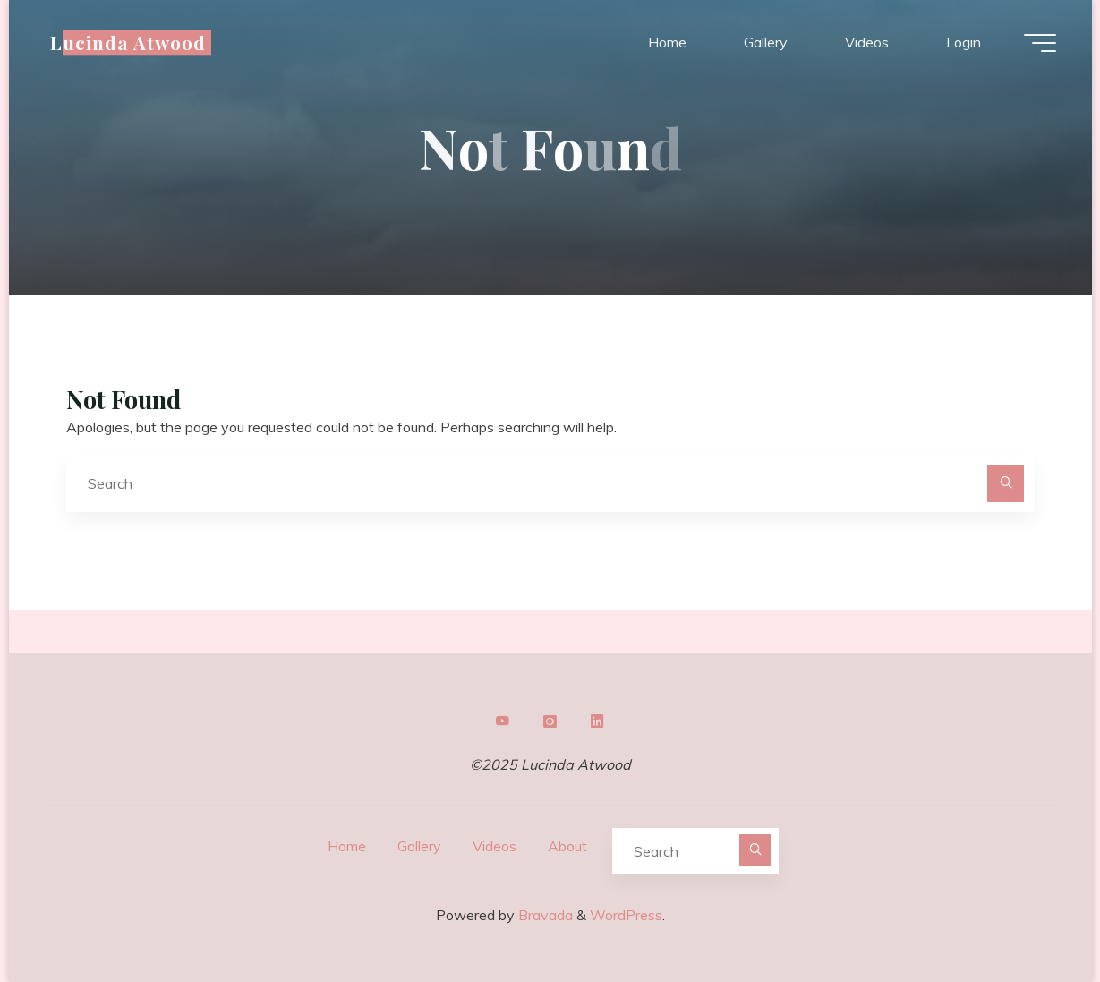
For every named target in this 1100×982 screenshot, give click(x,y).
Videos (494, 846)
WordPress (626, 915)
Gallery (419, 846)
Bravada (544, 915)
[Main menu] (1040, 43)
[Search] (1006, 483)
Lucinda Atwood (128, 42)
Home (347, 846)
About (567, 846)
